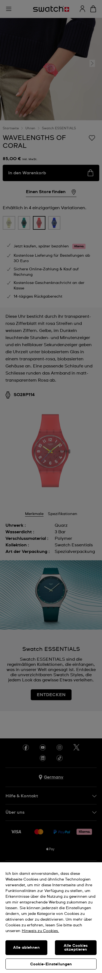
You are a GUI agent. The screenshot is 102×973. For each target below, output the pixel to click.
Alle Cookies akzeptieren (76, 947)
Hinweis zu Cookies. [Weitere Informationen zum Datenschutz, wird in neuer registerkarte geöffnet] (40, 931)
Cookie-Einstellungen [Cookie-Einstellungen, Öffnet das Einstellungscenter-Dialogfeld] (51, 964)
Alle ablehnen (26, 948)
